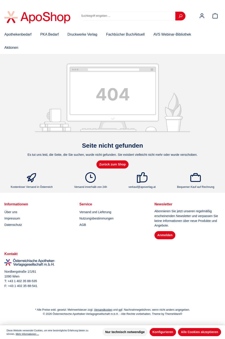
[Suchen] (180, 16)
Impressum (12, 218)
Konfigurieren (162, 332)
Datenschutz (13, 225)
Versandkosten (103, 309)
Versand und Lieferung (95, 212)
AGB (82, 225)
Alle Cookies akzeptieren (199, 332)
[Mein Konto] (201, 15)
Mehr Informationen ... (27, 334)
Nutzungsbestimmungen (96, 218)
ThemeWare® (173, 313)
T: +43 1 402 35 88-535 (20, 281)
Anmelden (165, 235)
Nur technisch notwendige (125, 332)
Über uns (10, 212)
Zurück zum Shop (112, 164)
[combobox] (127, 16)
